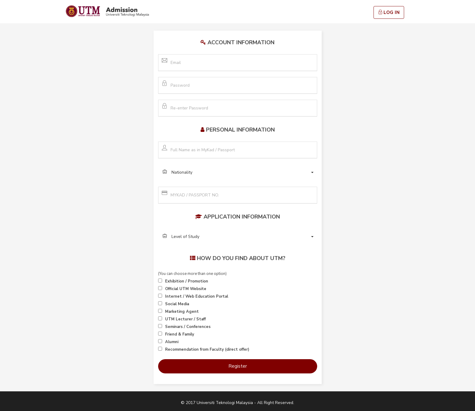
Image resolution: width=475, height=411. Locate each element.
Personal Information (240, 129)
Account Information (241, 42)
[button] (237, 172)
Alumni (171, 342)
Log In (389, 12)
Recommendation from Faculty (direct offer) (207, 349)
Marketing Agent (182, 311)
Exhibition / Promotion (186, 281)
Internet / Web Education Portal (196, 296)
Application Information (242, 216)
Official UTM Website (185, 289)
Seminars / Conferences (188, 326)
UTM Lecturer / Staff (185, 319)
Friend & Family (179, 334)
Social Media (177, 304)
